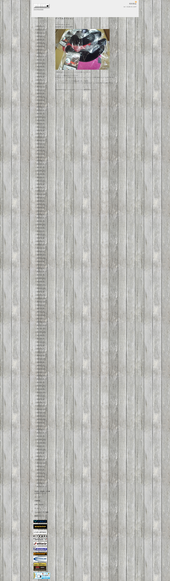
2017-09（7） (41, 318)
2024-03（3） (41, 83)
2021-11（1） (41, 153)
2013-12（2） (41, 469)
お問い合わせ (39, 504)
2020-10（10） (41, 194)
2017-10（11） (41, 315)
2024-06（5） (41, 76)
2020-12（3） (41, 187)
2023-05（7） (41, 113)
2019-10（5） (41, 234)
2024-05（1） (41, 80)
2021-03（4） (41, 180)
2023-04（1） (41, 116)
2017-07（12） (41, 325)
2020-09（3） (41, 197)
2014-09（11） (41, 439)
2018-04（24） (41, 295)
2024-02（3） (41, 86)
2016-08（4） (41, 362)
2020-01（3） (41, 224)
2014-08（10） (41, 442)
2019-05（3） (41, 251)
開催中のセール (39, 516)
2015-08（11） (41, 402)
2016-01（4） (41, 385)
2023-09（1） (41, 100)
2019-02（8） (41, 261)
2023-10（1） (41, 96)
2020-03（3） (41, 217)
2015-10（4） (41, 395)
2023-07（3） (41, 106)
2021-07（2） (41, 167)
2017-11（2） (41, 311)
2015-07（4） (41, 405)
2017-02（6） (41, 342)
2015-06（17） (41, 409)
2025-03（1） (41, 49)
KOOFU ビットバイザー (64, 27)
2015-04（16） (41, 415)
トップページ (39, 18)
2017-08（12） (41, 321)
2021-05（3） (41, 174)
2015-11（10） (41, 392)
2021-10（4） (41, 157)
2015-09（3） (41, 399)
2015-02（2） (41, 422)
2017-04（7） (41, 335)
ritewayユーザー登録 (41, 512)
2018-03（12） (41, 298)
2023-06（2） (41, 110)
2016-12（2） (41, 348)
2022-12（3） (41, 123)
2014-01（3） (41, 466)
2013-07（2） (41, 486)
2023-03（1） (41, 120)
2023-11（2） (41, 93)
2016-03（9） (41, 379)
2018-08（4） (41, 281)
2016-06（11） (41, 368)
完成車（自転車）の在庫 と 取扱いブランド (42, 492)
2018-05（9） (41, 291)
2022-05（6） (41, 140)
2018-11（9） (41, 271)
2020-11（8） (41, 190)
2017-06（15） (41, 328)
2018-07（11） (41, 284)
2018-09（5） (41, 278)
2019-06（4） (41, 248)
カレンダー (38, 497)
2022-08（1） (41, 137)
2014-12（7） (41, 429)
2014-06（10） (41, 449)
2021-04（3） (41, 177)
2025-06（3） (41, 39)
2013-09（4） (41, 479)
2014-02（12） (41, 463)
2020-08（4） (41, 200)
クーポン (37, 508)
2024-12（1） (41, 56)
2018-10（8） (41, 274)
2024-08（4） (41, 69)
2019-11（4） (41, 231)
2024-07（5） (41, 73)
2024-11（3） (41, 59)
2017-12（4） (41, 308)
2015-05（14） (41, 412)
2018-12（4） (41, 268)
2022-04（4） (41, 143)
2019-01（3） (41, 264)
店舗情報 (37, 501)
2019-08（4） (41, 241)
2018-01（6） (41, 305)
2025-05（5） (41, 43)
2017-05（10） (41, 331)
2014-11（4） (41, 432)
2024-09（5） (41, 66)
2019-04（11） (41, 254)
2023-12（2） (41, 90)
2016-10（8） (41, 355)
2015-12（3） (41, 389)
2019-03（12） (41, 258)
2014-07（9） (41, 446)
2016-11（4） (41, 352)
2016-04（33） (41, 375)
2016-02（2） (41, 382)
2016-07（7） (41, 365)
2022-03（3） (41, 147)
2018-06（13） (41, 288)
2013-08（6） (41, 483)
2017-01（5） (41, 345)
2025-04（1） (41, 46)
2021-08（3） (41, 164)
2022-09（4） (41, 133)
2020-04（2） (41, 214)
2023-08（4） (41, 103)
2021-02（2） (41, 184)
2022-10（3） (41, 130)
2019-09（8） (41, 237)
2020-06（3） (41, 207)
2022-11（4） (41, 127)
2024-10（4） (41, 63)
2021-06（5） (41, 170)
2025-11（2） (41, 29)
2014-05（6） (41, 452)
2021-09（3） (41, 160)
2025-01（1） (41, 53)
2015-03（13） (41, 419)
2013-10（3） (41, 476)
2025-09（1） (41, 32)
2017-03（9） (41, 338)
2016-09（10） (41, 358)
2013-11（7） (41, 473)
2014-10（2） (41, 436)
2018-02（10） (41, 301)
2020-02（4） (41, 221)
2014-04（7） (41, 456)
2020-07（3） (41, 204)
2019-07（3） (41, 244)
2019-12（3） (41, 227)
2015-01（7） (41, 426)
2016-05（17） (41, 372)
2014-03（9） (41, 459)
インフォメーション (41, 22)
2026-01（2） (41, 26)
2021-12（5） (41, 150)
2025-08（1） (41, 36)
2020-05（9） (41, 211)
